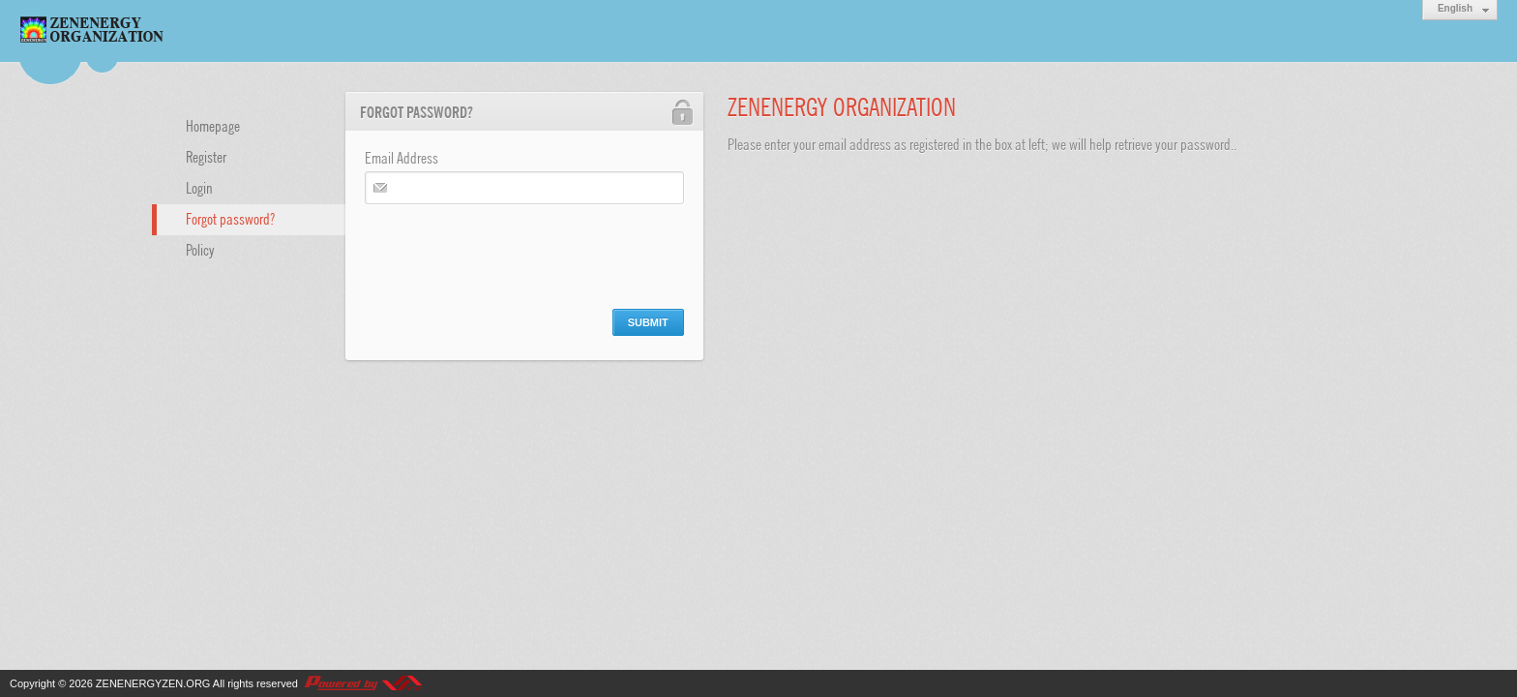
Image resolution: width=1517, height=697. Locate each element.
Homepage (213, 125)
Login (199, 186)
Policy (200, 248)
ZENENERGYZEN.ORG (153, 683)
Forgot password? (230, 217)
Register (206, 156)
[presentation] (512, 251)
